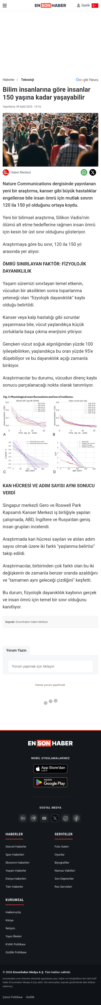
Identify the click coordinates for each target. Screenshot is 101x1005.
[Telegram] (33, 818)
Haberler (9, 80)
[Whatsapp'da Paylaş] (84, 172)
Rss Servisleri (63, 886)
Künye (9, 920)
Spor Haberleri (15, 854)
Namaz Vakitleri (65, 870)
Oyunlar (60, 854)
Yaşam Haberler (16, 870)
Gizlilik (30, 997)
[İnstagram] (65, 818)
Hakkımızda (13, 912)
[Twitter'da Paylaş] (92, 172)
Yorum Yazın (16, 650)
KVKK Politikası (15, 944)
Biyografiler (62, 862)
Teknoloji (27, 80)
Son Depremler (64, 878)
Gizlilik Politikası (16, 952)
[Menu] (5, 6)
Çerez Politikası (13, 997)
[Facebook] (76, 818)
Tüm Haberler (14, 886)
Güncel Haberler (16, 846)
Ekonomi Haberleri (17, 862)
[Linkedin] (22, 818)
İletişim (10, 928)
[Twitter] (54, 818)
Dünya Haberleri (16, 878)
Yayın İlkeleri (14, 936)
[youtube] (44, 818)
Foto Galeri (62, 846)
